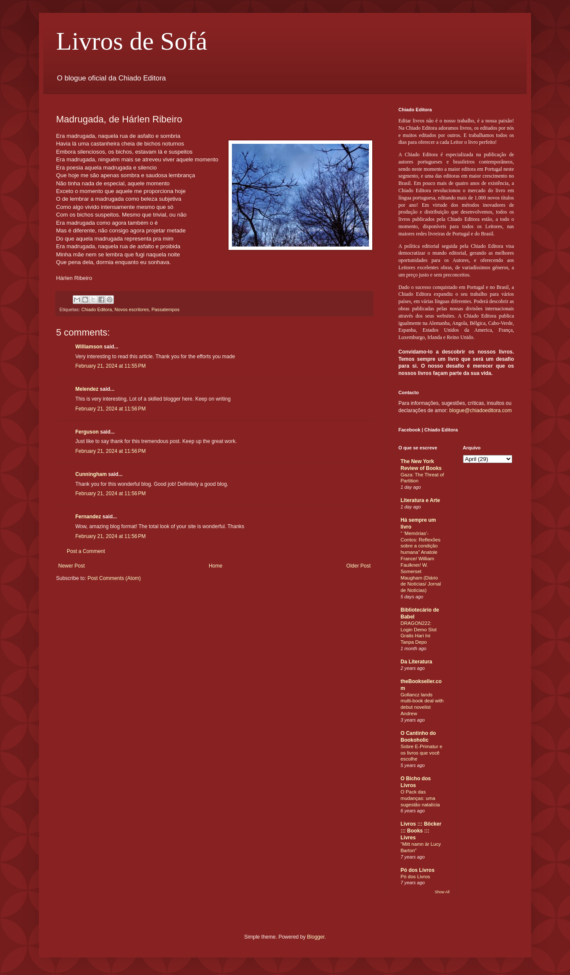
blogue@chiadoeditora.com (480, 410)
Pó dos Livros (417, 870)
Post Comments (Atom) (114, 578)
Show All (442, 892)
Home (216, 566)
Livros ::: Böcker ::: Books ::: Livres (421, 831)
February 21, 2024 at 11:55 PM (110, 366)
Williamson (88, 347)
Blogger (315, 937)
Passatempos (165, 309)
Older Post (358, 566)
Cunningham (91, 474)
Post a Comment (86, 551)
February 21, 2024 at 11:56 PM (110, 409)
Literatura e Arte (420, 500)
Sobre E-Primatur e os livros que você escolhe (421, 753)
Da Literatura (416, 662)
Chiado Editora (96, 309)
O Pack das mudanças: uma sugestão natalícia (420, 798)
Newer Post (71, 566)
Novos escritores (131, 309)
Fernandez (88, 517)
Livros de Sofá (131, 41)
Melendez (86, 389)
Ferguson (87, 432)
